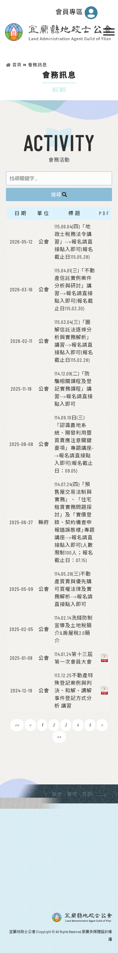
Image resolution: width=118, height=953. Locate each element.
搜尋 (59, 194)
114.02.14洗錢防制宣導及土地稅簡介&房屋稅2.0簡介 (73, 629)
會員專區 (76, 12)
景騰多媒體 (91, 931)
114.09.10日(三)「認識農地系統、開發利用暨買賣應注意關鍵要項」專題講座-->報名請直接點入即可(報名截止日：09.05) (74, 443)
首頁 (14, 64)
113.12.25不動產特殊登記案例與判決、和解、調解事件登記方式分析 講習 (73, 690)
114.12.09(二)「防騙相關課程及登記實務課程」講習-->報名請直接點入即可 (73, 388)
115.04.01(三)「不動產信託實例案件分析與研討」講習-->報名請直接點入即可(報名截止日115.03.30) (74, 289)
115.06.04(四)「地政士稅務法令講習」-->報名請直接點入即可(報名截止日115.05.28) (73, 241)
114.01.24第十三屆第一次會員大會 (73, 658)
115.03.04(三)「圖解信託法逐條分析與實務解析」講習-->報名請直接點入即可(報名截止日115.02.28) (73, 341)
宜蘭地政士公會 (22, 931)
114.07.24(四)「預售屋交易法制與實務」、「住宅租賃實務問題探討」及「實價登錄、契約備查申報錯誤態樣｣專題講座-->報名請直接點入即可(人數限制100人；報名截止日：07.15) (74, 522)
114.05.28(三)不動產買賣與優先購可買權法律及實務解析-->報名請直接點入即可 (73, 589)
